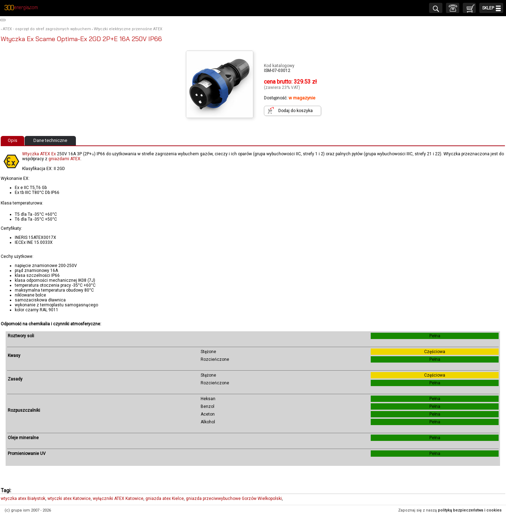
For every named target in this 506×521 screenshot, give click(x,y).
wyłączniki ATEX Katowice (118, 498)
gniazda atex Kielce (164, 498)
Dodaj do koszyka (295, 110)
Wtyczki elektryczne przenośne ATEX (128, 29)
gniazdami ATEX (64, 158)
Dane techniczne (50, 140)
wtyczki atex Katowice (69, 498)
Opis (12, 140)
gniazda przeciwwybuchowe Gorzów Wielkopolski (234, 498)
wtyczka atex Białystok (23, 498)
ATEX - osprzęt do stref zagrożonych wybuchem (47, 29)
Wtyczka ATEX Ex (39, 153)
